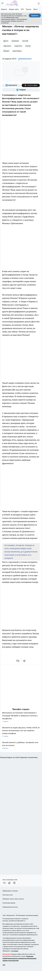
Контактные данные (9, 903)
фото (5, 41)
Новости (4, 9)
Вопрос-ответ (14, 9)
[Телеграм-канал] (21, 90)
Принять (34, 16)
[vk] (18, 660)
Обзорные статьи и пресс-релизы (13, 899)
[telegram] (25, 660)
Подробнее (14, 951)
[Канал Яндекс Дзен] (31, 85)
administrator (25, 58)
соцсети (18, 46)
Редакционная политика (10, 907)
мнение (15, 41)
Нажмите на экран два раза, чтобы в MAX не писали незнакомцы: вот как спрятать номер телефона (21, 732)
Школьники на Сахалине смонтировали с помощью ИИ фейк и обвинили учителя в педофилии (21, 717)
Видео (6, 51)
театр (27, 46)
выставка (17, 51)
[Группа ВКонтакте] (11, 85)
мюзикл (7, 46)
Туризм (28, 9)
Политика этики (8, 895)
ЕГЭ (22, 9)
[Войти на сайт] (38, 3)
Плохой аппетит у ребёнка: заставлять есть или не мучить (21, 745)
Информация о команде (10, 891)
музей (25, 41)
